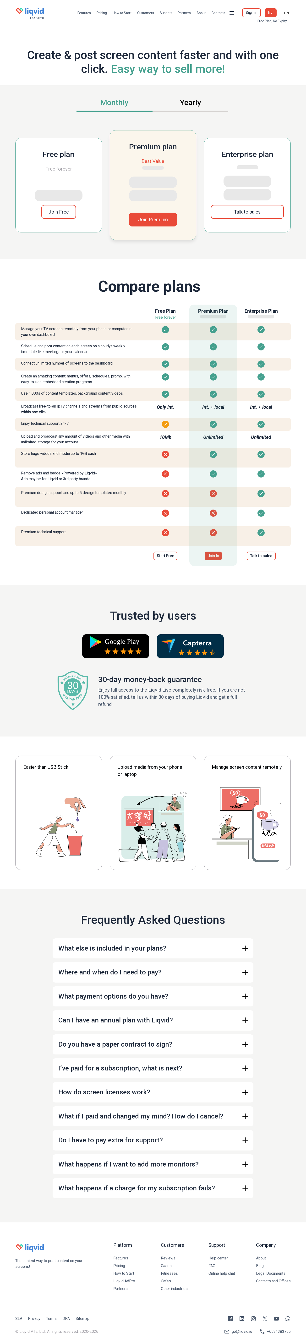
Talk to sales (247, 212)
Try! (271, 12)
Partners (184, 13)
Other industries (174, 1288)
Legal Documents (270, 1273)
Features (84, 13)
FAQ (211, 1265)
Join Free (59, 212)
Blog (260, 1265)
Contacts (218, 13)
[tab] (114, 103)
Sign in (251, 12)
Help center (218, 1258)
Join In (213, 556)
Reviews (168, 1258)
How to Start (122, 13)
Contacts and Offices (273, 1281)
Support (166, 13)
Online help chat (221, 1273)
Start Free (165, 556)
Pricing (102, 13)
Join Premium (153, 219)
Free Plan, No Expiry (272, 21)
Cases (166, 1265)
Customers (145, 13)
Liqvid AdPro (124, 1281)
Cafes (166, 1281)
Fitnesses (169, 1273)
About (201, 13)
